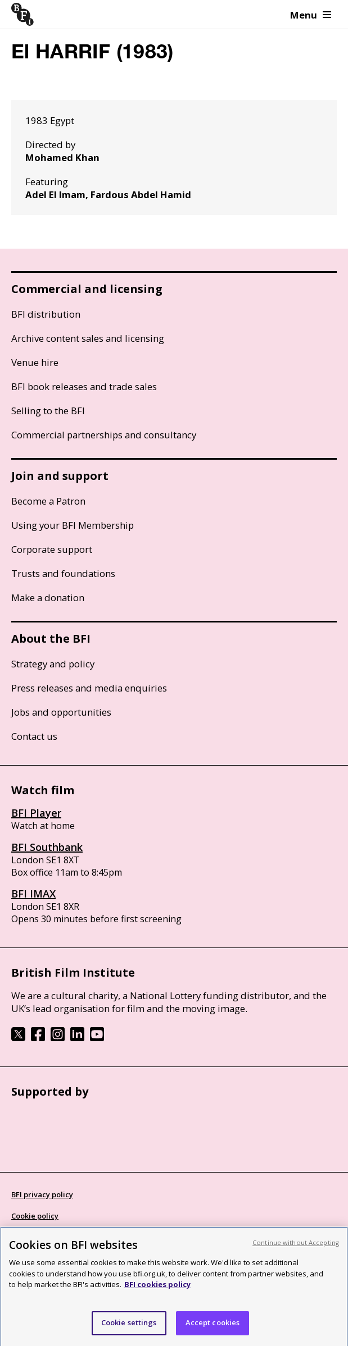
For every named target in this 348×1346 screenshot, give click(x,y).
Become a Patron (48, 501)
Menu (310, 14)
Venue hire (34, 362)
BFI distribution (45, 314)
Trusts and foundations (63, 573)
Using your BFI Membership (72, 525)
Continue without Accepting (295, 1250)
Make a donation (47, 597)
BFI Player (36, 812)
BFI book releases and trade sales (84, 386)
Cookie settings (129, 1330)
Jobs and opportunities (61, 712)
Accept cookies (213, 1330)
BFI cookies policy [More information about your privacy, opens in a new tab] (157, 1292)
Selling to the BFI (48, 410)
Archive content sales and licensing (87, 338)
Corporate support (51, 549)
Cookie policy (34, 1216)
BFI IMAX (33, 893)
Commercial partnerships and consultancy (103, 434)
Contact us (34, 736)
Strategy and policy (52, 663)
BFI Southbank (47, 847)
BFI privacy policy (42, 1194)
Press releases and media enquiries (89, 687)
